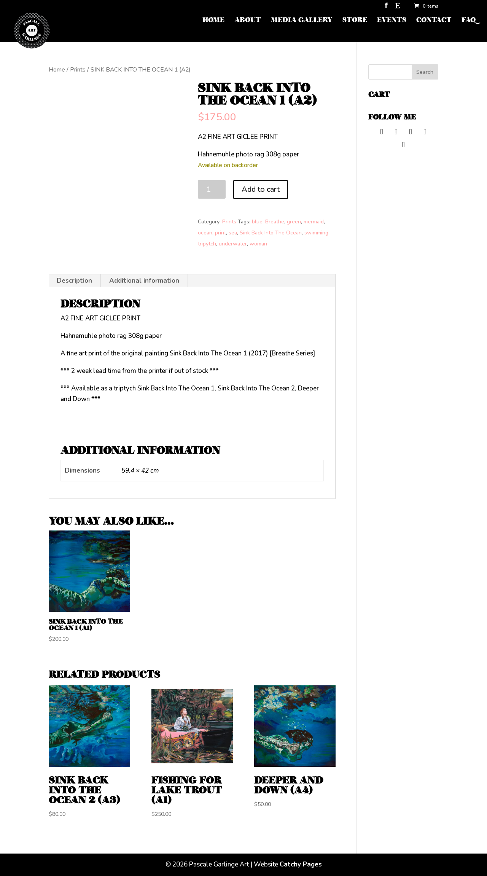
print (220, 232)
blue (257, 221)
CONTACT (434, 20)
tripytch (207, 243)
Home (57, 69)
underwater (233, 243)
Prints (78, 69)
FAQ (469, 20)
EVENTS (391, 20)
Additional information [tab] (144, 280)
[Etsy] (398, 8)
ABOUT (247, 20)
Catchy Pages (301, 864)
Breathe (274, 221)
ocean (205, 232)
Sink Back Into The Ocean (271, 232)
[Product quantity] (212, 189)
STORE (354, 20)
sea (233, 232)
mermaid (314, 221)
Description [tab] (74, 280)
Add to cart (261, 189)
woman (258, 243)
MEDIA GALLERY (302, 20)
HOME (213, 20)
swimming (316, 232)
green (294, 221)
